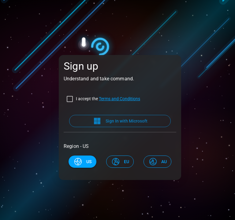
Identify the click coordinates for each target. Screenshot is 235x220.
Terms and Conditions (119, 98)
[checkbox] (102, 99)
